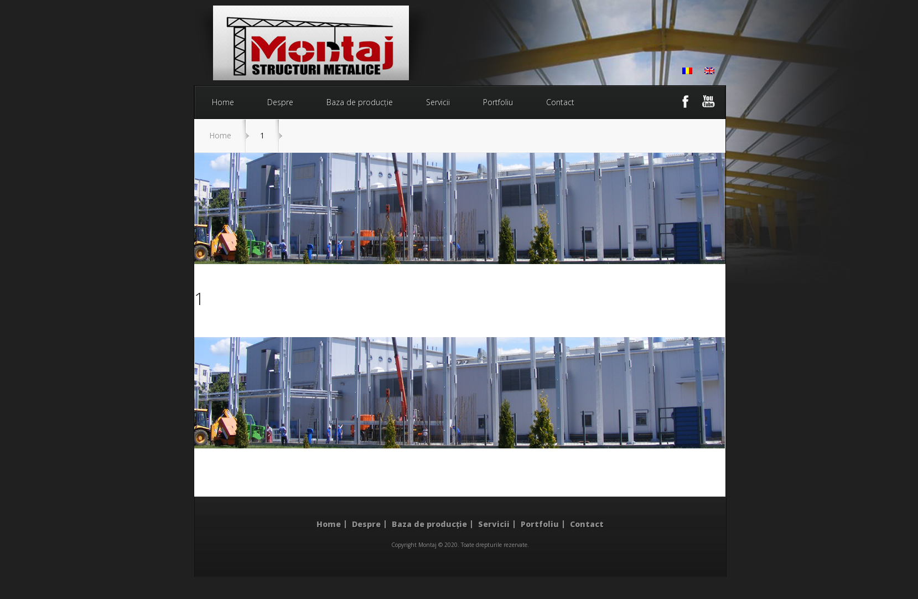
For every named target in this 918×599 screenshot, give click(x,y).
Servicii (438, 102)
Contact (560, 102)
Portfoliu (498, 102)
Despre (280, 102)
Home (223, 102)
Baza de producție (359, 102)
